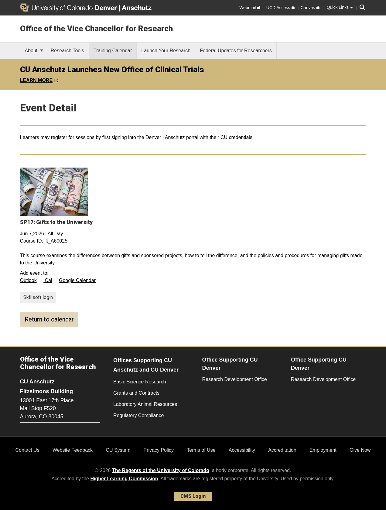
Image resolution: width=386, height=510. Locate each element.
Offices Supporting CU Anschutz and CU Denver (146, 365)
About (34, 50)
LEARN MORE (39, 80)
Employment (322, 450)
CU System (118, 450)
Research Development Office (234, 379)
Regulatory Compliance (138, 415)
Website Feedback (73, 450)
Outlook (28, 280)
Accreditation (282, 450)
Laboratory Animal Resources (145, 404)
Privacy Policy (158, 450)
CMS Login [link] (193, 496)
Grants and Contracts (136, 393)
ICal (47, 280)
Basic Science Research (139, 381)
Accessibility (242, 450)
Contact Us (27, 450)
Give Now (360, 450)
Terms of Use (201, 450)
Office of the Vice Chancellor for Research (96, 28)
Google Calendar (77, 280)
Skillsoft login (38, 297)
